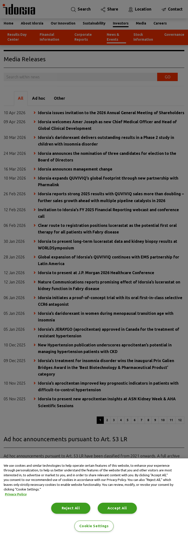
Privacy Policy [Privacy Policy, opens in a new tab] (16, 494)
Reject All (71, 508)
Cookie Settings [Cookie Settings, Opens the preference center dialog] (94, 526)
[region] (94, 498)
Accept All (117, 508)
